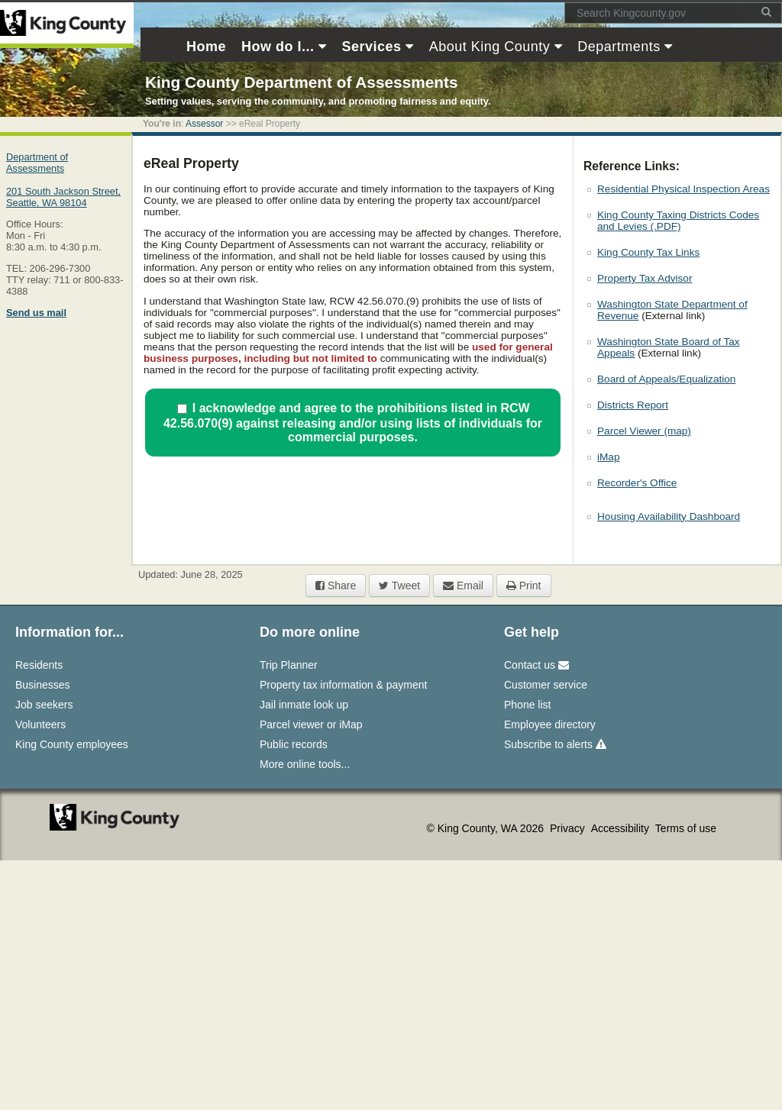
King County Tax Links (648, 252)
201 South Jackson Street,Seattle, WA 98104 (63, 197)
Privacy (569, 828)
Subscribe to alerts (555, 744)
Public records (294, 744)
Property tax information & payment (343, 685)
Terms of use (685, 828)
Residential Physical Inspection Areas (683, 189)
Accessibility (621, 828)
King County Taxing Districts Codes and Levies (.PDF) (678, 220)
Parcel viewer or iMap (311, 724)
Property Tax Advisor (644, 278)
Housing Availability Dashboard (668, 516)
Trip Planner (289, 665)
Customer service (545, 685)
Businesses (42, 685)
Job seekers (44, 705)
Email (463, 585)
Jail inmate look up (304, 705)
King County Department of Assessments (301, 82)
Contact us (536, 665)
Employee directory (550, 724)
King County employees (71, 744)
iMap (608, 457)
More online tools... (305, 764)
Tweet (399, 585)
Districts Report (632, 405)
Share (335, 585)
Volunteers (40, 724)
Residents (39, 665)
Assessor (204, 123)
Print (523, 585)
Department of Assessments (37, 162)
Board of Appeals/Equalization (666, 379)
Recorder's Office (637, 483)
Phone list (527, 705)
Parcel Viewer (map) (644, 431)
